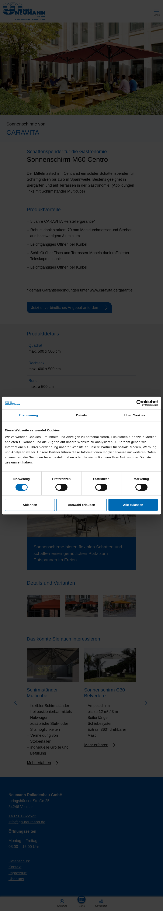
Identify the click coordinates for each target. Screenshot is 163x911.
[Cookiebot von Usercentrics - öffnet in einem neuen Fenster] (139, 403)
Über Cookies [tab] (134, 415)
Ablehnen (30, 505)
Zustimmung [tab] (28, 415)
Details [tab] (81, 415)
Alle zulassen (133, 505)
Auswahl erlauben (81, 505)
